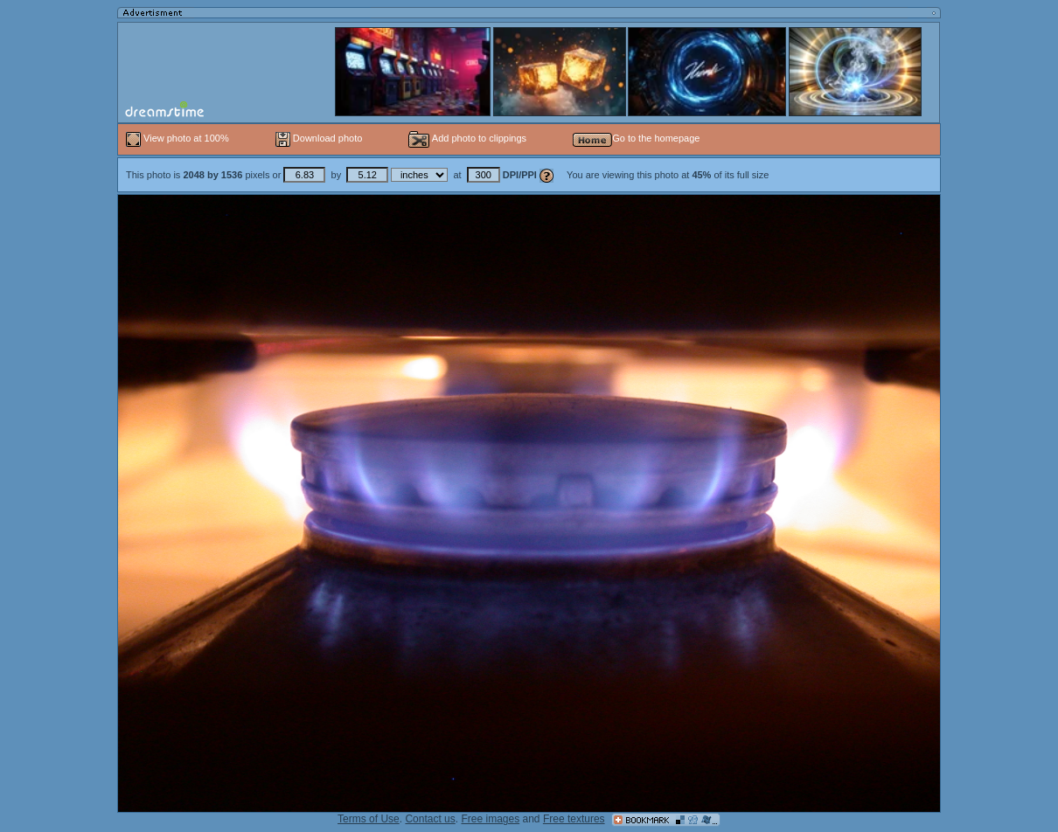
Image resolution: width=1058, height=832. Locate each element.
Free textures (574, 819)
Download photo (319, 138)
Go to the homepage (636, 138)
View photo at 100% (179, 138)
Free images (490, 819)
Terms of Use (369, 819)
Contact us (430, 819)
